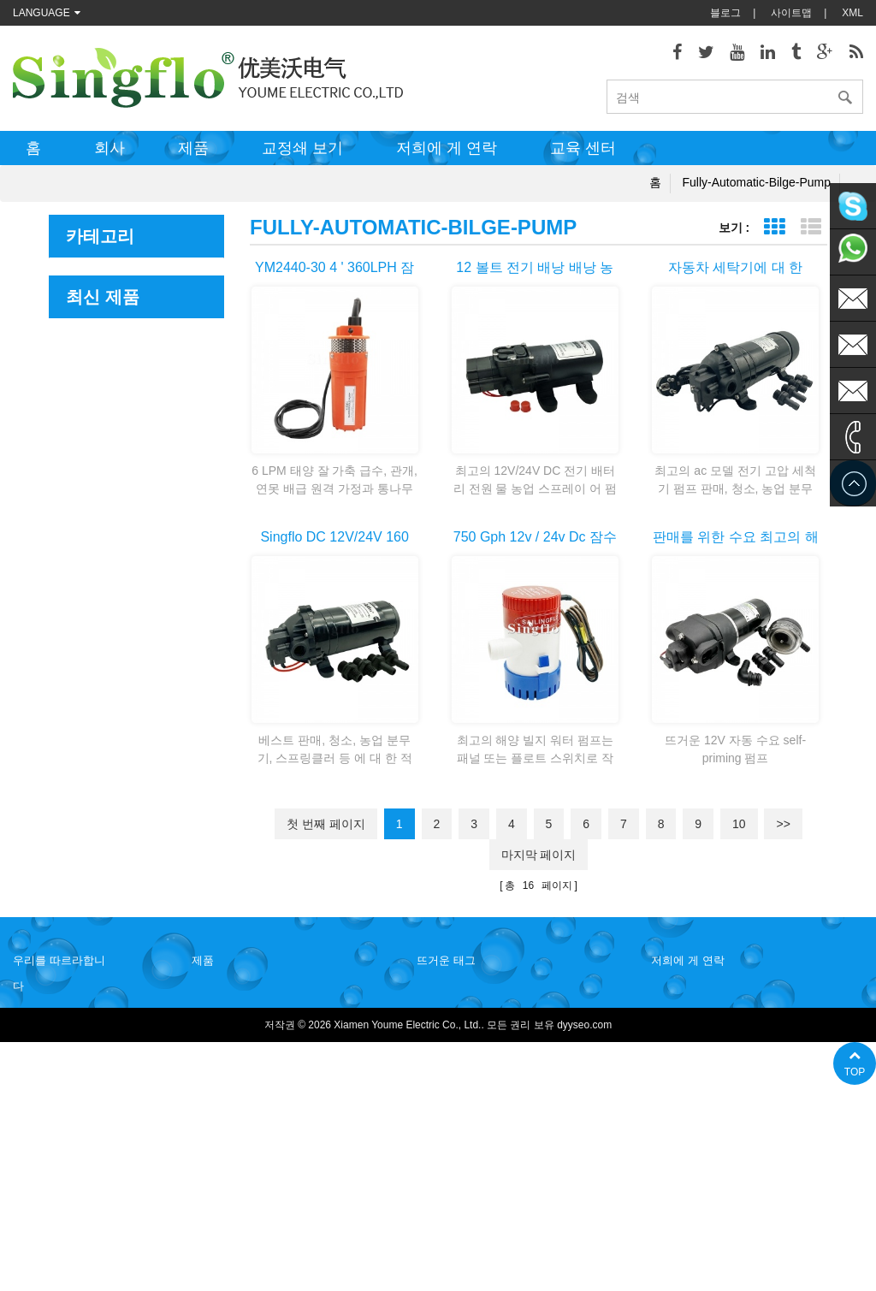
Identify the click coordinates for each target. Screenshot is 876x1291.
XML (852, 13)
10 (739, 824)
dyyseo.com (584, 1265)
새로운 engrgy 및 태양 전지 (134, 456)
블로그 (725, 13)
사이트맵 (791, 13)
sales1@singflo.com (723, 1137)
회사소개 (33, 1043)
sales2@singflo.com (723, 1163)
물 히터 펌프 (445, 1017)
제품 (193, 148)
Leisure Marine (104, 308)
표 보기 (774, 227)
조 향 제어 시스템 (112, 500)
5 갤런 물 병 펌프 (456, 1223)
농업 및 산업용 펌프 (119, 377)
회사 (109, 148)
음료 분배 (89, 343)
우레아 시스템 (102, 413)
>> (783, 824)
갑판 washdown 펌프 (464, 992)
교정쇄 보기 (302, 148)
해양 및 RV (94, 274)
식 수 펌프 (440, 1171)
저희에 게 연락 (446, 148)
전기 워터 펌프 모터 (462, 1069)
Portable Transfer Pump (130, 569)
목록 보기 (811, 227)
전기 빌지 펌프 (450, 1043)
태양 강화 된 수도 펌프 (468, 1120)
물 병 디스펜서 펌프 (462, 1197)
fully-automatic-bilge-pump (757, 182)
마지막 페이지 (539, 855)
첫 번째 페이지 (326, 824)
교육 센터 (583, 148)
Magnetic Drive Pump (123, 534)
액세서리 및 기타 (110, 603)
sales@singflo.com (720, 1111)
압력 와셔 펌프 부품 (462, 1094)
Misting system (104, 638)
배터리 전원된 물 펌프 (467, 1146)
